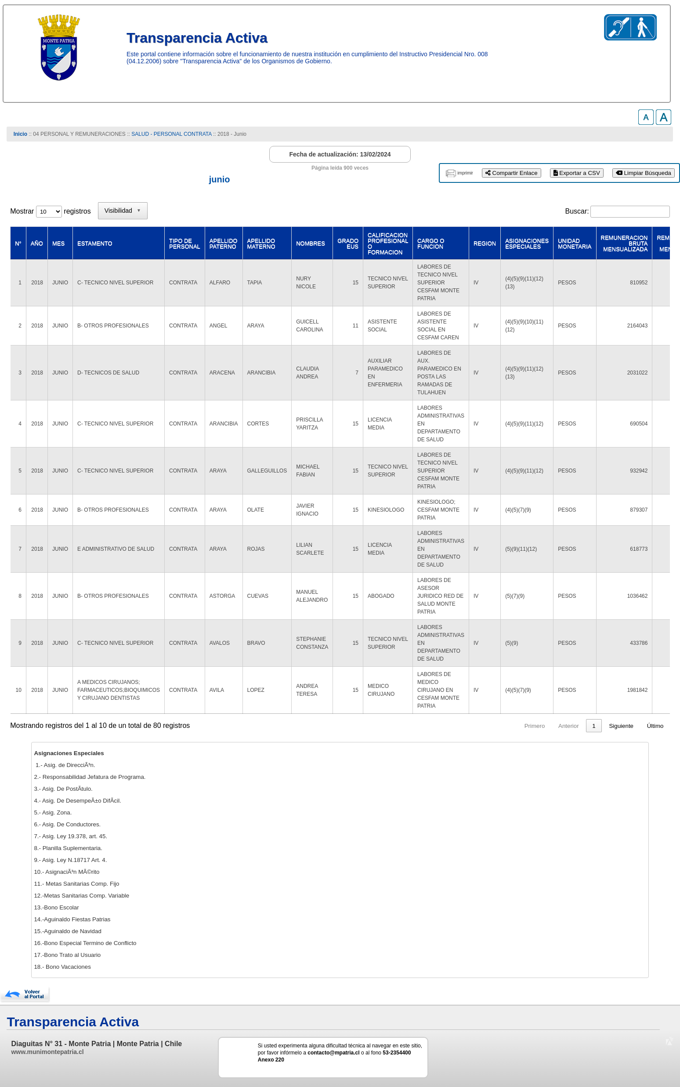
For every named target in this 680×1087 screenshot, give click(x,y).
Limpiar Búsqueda (643, 173)
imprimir (465, 173)
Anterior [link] (464, 726)
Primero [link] (430, 726)
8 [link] (593, 726)
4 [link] (539, 726)
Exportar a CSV (576, 173)
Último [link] (655, 726)
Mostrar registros (50, 211)
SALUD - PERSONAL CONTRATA (171, 134)
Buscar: (577, 211)
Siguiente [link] (621, 726)
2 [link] (505, 726)
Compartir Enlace (511, 173)
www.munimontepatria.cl (47, 1051)
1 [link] (489, 726)
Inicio (20, 134)
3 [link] (522, 726)
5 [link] (555, 726)
